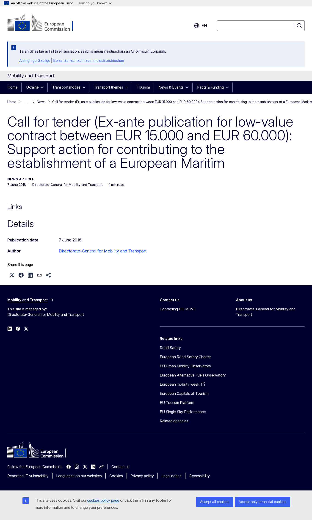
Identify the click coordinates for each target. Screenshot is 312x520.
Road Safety (170, 347)
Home (13, 87)
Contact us (120, 466)
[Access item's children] (43, 87)
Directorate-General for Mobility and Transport (102, 251)
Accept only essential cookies (263, 502)
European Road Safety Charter (185, 357)
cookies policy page (103, 500)
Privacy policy (142, 476)
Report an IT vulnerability (28, 476)
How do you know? (95, 3)
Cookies (116, 476)
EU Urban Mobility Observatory (185, 366)
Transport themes (108, 87)
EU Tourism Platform (177, 402)
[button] (12, 275)
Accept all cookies (214, 502)
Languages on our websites (79, 476)
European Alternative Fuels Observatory (193, 375)
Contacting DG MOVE (178, 309)
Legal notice (171, 476)
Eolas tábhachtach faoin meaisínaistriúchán (88, 60)
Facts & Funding (210, 87)
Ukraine (32, 87)
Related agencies (174, 421)
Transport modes (66, 87)
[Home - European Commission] (44, 23)
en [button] (200, 25)
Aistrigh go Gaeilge (34, 60)
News (41, 102)
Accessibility (199, 476)
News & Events (171, 87)
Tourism (143, 87)
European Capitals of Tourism (184, 393)
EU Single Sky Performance (183, 411)
